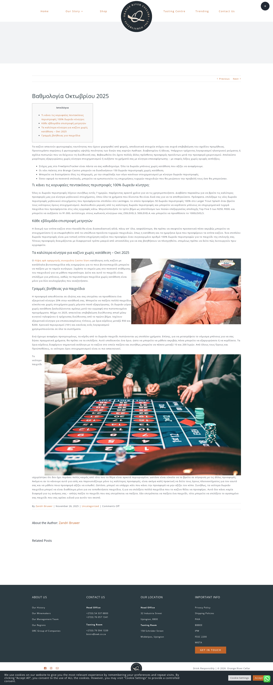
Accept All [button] (261, 677)
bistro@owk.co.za (96, 634)
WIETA (198, 642)
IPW (197, 630)
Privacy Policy (202, 607)
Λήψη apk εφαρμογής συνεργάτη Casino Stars (62, 260)
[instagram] (51, 668)
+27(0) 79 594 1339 (97, 630)
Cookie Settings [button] (239, 677)
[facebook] (45, 668)
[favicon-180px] (136, 1)
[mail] (57, 668)
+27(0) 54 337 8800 (97, 613)
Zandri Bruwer (44, 506)
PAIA (197, 619)
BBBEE (198, 625)
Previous (224, 78)
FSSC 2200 (201, 636)
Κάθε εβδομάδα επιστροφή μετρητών (63, 123)
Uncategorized (90, 506)
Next (236, 78)
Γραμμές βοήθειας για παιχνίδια (60, 135)
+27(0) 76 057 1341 (97, 617)
